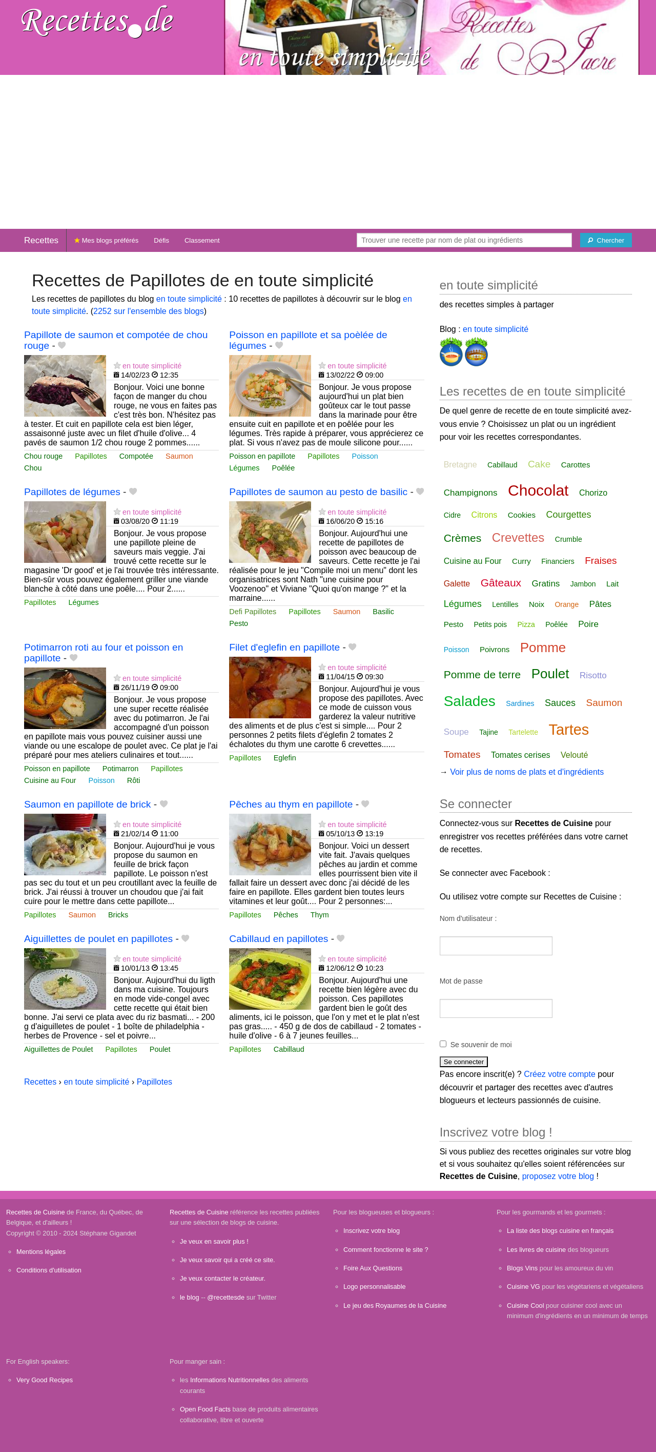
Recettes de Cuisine (35, 1212)
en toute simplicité (189, 299)
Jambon (583, 584)
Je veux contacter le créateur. (222, 1278)
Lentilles (505, 604)
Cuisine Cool (525, 1305)
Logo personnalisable (374, 1286)
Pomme (543, 647)
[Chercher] (606, 240)
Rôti (133, 780)
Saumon (179, 456)
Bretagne (460, 464)
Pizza (526, 624)
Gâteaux (501, 582)
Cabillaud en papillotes (278, 938)
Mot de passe (461, 981)
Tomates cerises (520, 755)
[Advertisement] (328, 152)
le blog (189, 1297)
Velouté (574, 755)
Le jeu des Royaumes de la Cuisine (394, 1305)
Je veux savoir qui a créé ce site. (227, 1260)
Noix (536, 604)
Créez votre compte (560, 1074)
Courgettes (568, 514)
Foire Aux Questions (372, 1268)
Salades (470, 701)
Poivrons (494, 649)
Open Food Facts (205, 1409)
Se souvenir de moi (481, 1045)
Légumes (244, 468)
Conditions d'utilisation (48, 1270)
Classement (202, 240)
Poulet (160, 1049)
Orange (567, 604)
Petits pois (490, 624)
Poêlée (283, 468)
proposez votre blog (558, 1176)
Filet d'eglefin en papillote (284, 647)
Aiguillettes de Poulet (58, 1049)
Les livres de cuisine (536, 1249)
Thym (320, 915)
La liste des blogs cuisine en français (560, 1230)
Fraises (601, 560)
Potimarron (120, 768)
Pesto (238, 623)
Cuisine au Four (50, 780)
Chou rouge (43, 456)
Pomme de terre (482, 674)
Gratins (546, 583)
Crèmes (463, 538)
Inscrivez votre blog (371, 1230)
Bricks (118, 915)
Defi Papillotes (252, 611)
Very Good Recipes (44, 1380)
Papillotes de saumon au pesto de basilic (318, 491)
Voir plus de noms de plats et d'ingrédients (527, 772)
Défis (161, 240)
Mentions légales (41, 1251)
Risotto (593, 675)
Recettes (41, 240)
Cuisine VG (523, 1286)
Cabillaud (289, 1049)
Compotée (136, 456)
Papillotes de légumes (72, 491)
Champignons (471, 493)
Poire (588, 624)
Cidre (452, 515)
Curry (521, 561)
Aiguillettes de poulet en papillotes (98, 938)
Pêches (286, 915)
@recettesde (225, 1297)
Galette (457, 583)
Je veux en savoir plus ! (214, 1241)
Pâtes (600, 604)
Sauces (560, 703)
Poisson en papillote (262, 456)
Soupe (456, 732)
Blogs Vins (522, 1268)
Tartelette (523, 732)
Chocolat (538, 490)
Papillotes (91, 456)
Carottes (575, 464)
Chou (33, 468)
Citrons (484, 515)
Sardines (520, 703)
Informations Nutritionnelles (230, 1380)
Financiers (558, 561)
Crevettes (518, 537)
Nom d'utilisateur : (468, 918)
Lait (612, 583)
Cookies (522, 515)
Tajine (488, 732)
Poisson (365, 456)
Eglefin (285, 758)
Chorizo (593, 492)
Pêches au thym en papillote (291, 804)
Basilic (383, 611)
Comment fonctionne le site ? (385, 1249)
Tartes (568, 729)
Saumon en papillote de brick (87, 804)
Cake (539, 464)
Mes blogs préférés (106, 240)
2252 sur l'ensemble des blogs (148, 311)
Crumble (568, 539)
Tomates (462, 754)
